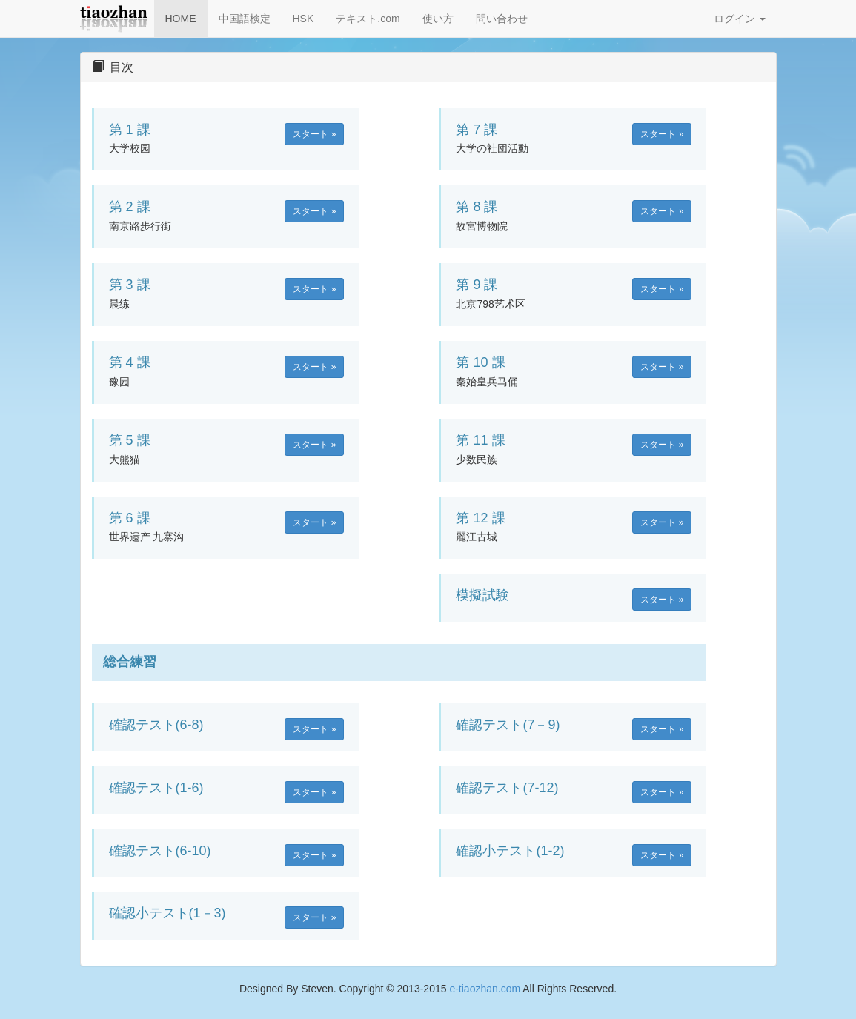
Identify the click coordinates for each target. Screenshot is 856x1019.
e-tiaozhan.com (484, 989)
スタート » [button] (314, 134)
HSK (303, 18)
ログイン (740, 18)
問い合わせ (502, 18)
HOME (180, 18)
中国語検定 (245, 18)
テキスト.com (367, 18)
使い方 (438, 18)
